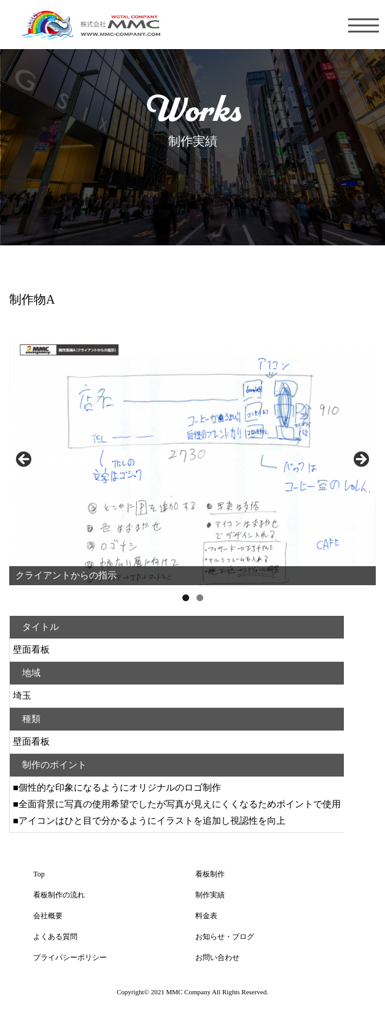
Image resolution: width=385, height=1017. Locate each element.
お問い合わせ (217, 957)
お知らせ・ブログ (224, 936)
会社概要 (48, 915)
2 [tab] (199, 597)
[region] (192, 463)
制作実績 (210, 895)
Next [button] (360, 460)
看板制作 (210, 874)
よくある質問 (55, 936)
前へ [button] (24, 460)
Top (39, 874)
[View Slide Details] (192, 463)
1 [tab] (185, 597)
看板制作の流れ (59, 895)
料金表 (206, 915)
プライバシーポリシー (70, 957)
